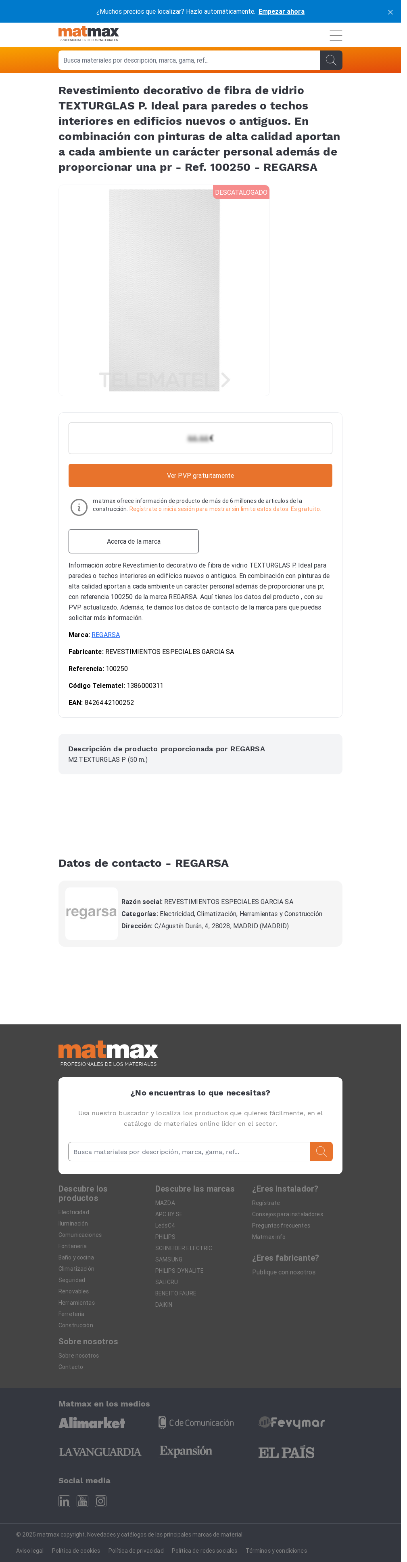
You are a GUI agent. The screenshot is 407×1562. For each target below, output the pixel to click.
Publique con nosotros (283, 1272)
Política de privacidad (136, 1550)
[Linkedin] (64, 1501)
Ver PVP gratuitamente (200, 475)
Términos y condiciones (276, 1550)
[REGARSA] (91, 913)
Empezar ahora (282, 11)
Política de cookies (76, 1550)
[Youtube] (82, 1501)
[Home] (88, 35)
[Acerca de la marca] (134, 541)
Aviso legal (30, 1550)
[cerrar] (390, 11)
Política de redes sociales (205, 1550)
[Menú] (336, 35)
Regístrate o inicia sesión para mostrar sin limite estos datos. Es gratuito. (225, 509)
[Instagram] (100, 1501)
